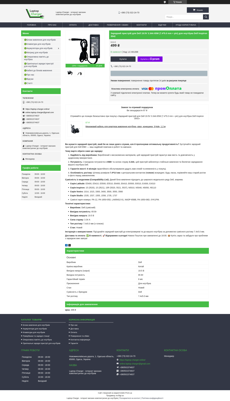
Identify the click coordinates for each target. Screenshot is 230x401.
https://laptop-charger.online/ (38, 109)
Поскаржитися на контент (129, 398)
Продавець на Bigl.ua (115, 396)
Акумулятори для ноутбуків (35, 329)
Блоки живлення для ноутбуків (36, 325)
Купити (123, 59)
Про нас (52, 25)
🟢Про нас (29, 75)
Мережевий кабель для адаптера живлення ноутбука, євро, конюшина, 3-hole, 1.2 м (125, 126)
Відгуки (162, 25)
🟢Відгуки (28, 79)
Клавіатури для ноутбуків (34, 332)
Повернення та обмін (79, 336)
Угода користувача (186, 25)
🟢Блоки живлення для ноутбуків (40, 40)
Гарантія (74, 343)
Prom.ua (128, 393)
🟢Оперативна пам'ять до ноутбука (36, 58)
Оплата (73, 25)
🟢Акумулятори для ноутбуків (38, 48)
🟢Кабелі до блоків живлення (38, 70)
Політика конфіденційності (152, 398)
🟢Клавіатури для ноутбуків (37, 44)
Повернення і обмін (117, 25)
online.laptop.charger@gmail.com (39, 112)
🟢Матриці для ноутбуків (36, 52)
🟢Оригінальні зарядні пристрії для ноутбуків (39, 64)
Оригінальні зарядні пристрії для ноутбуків (41, 343)
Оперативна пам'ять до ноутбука (37, 340)
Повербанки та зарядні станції (36, 336)
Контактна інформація (80, 340)
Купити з (150, 59)
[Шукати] (206, 16)
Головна (31, 25)
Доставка (94, 25)
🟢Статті (28, 83)
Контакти (142, 25)
